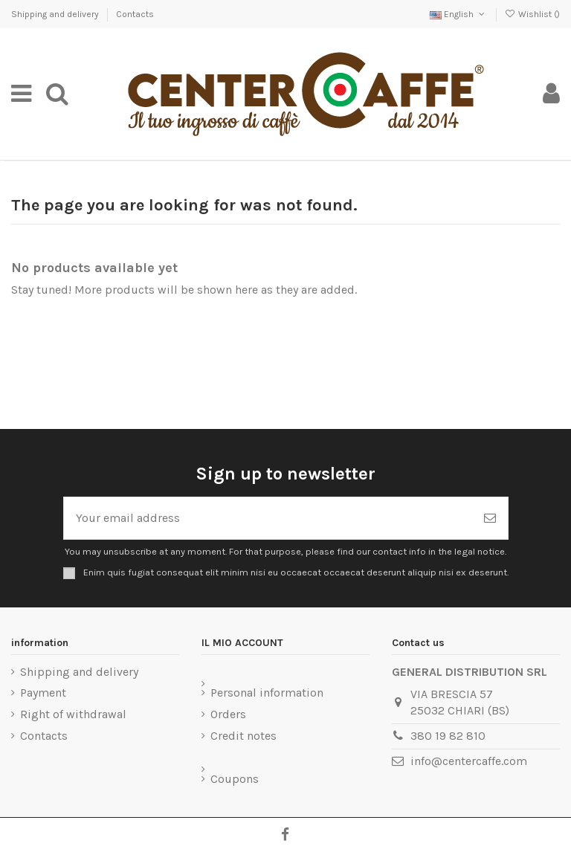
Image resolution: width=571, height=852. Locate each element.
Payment (43, 692)
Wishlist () (532, 14)
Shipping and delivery (56, 14)
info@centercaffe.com (468, 761)
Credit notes (243, 736)
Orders (228, 714)
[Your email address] (268, 518)
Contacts (135, 14)
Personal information (266, 692)
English (458, 14)
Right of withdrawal (73, 714)
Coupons (234, 779)
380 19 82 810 (447, 736)
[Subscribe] (490, 518)
